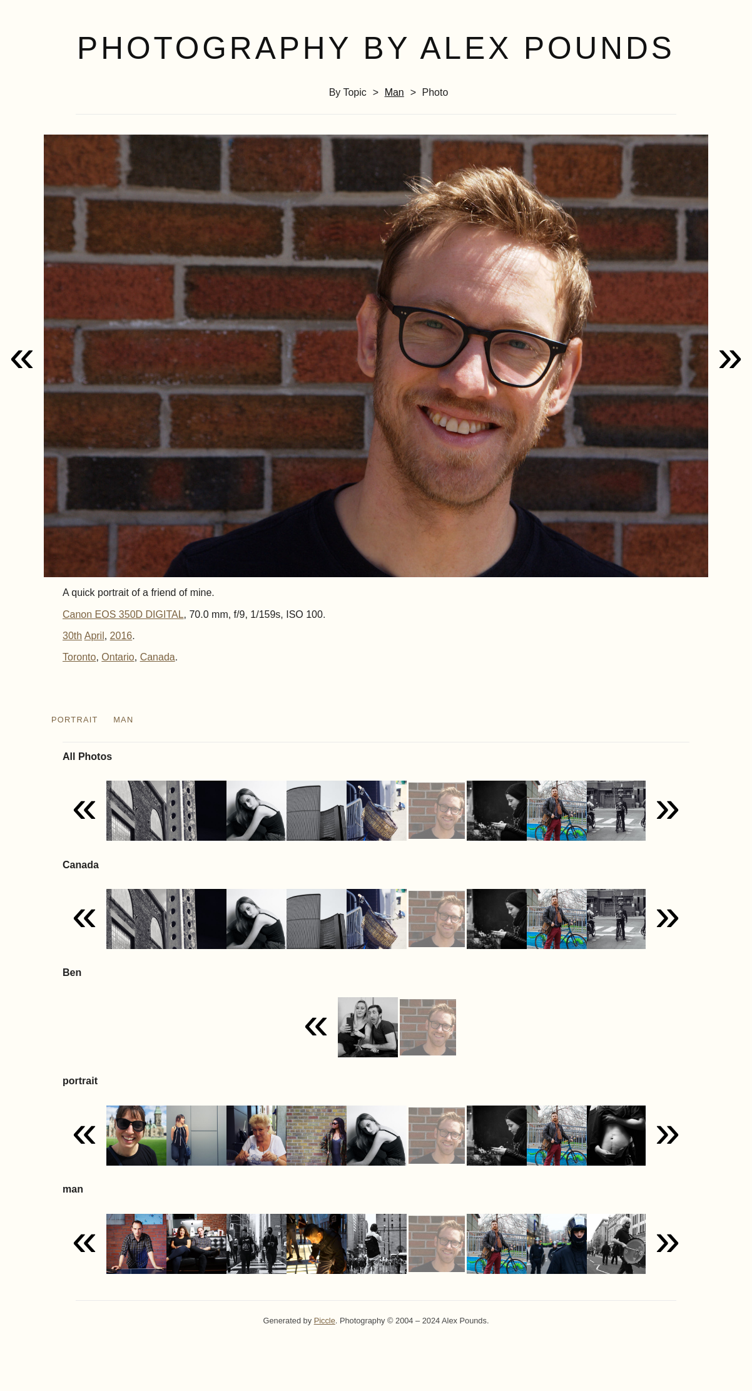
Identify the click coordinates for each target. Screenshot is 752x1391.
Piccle (324, 1320)
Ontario (117, 657)
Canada (157, 657)
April (94, 635)
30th (72, 635)
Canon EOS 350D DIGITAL (123, 614)
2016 (121, 635)
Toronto (79, 657)
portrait (74, 719)
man (394, 92)
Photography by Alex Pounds (376, 48)
